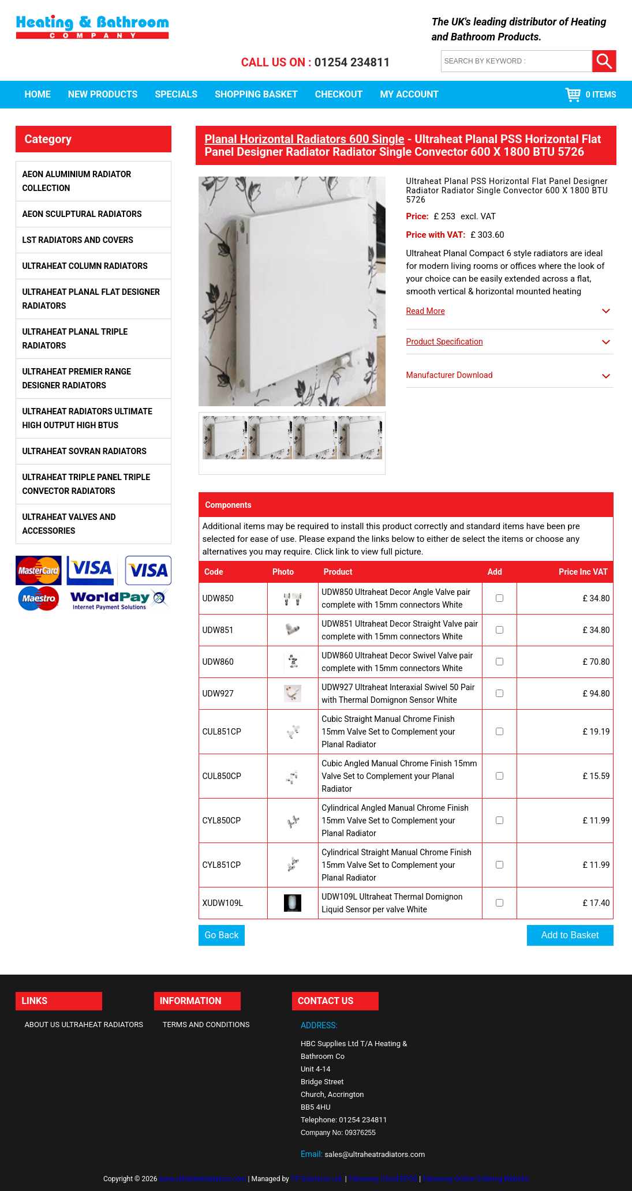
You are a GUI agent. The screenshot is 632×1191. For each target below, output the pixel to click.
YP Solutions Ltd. (317, 1179)
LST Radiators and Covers (77, 240)
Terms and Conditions (206, 1024)
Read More (425, 311)
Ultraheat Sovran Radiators (84, 451)
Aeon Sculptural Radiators (81, 214)
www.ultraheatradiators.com (202, 1179)
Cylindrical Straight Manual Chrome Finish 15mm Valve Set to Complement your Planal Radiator (396, 865)
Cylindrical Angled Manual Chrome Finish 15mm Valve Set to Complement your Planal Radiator (395, 820)
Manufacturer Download (449, 375)
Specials (176, 94)
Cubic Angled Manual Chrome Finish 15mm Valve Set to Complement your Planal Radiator (399, 776)
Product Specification (444, 341)
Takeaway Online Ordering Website (475, 1179)
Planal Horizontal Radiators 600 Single (304, 139)
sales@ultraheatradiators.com (374, 1154)
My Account (409, 94)
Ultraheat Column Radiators (84, 266)
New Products (103, 94)
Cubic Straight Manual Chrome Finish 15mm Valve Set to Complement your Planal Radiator (388, 731)
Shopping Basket (256, 94)
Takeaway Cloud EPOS (382, 1179)
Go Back (221, 935)
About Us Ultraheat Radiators (83, 1024)
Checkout (339, 94)
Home (37, 94)
